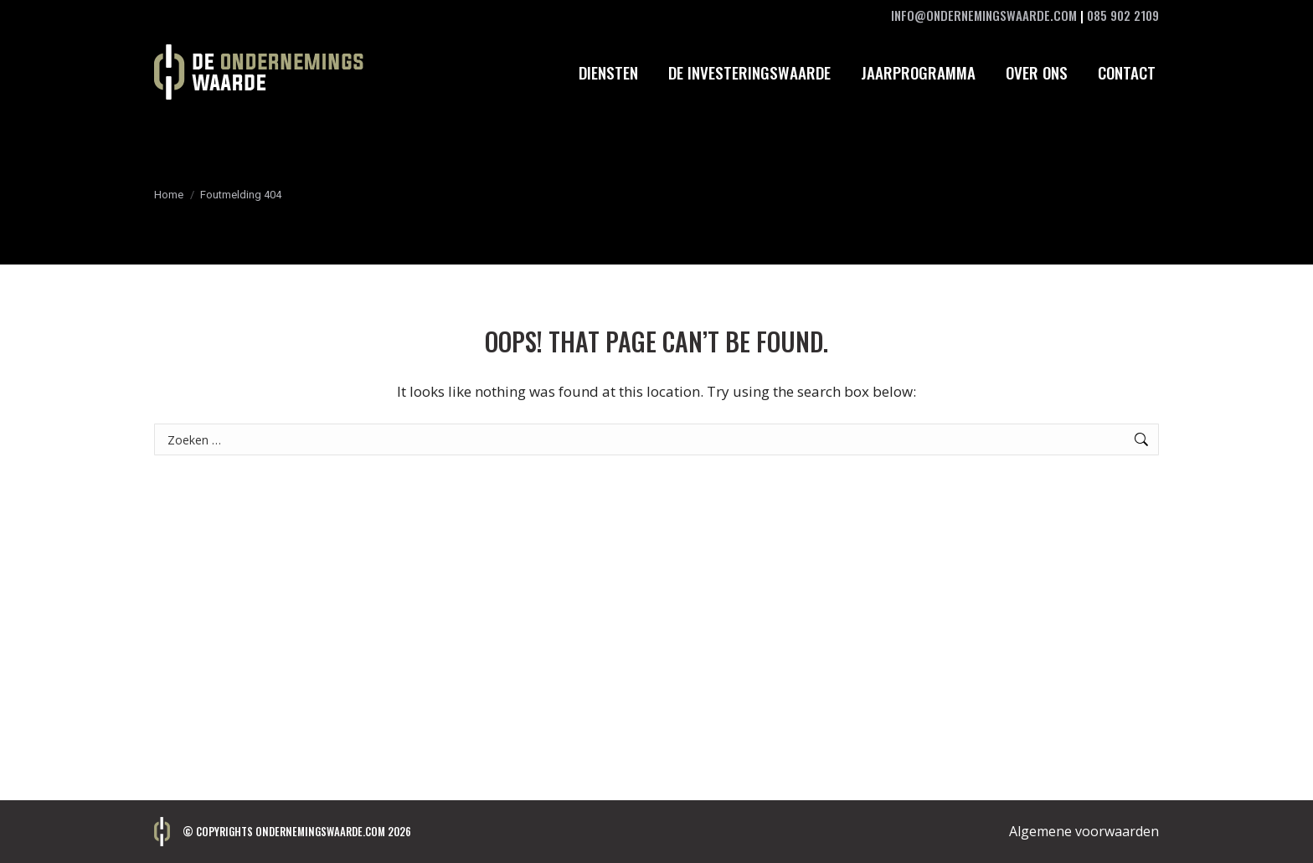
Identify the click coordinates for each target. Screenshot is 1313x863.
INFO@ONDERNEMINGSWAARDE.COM (984, 15)
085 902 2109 (1123, 15)
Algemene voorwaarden (1084, 831)
